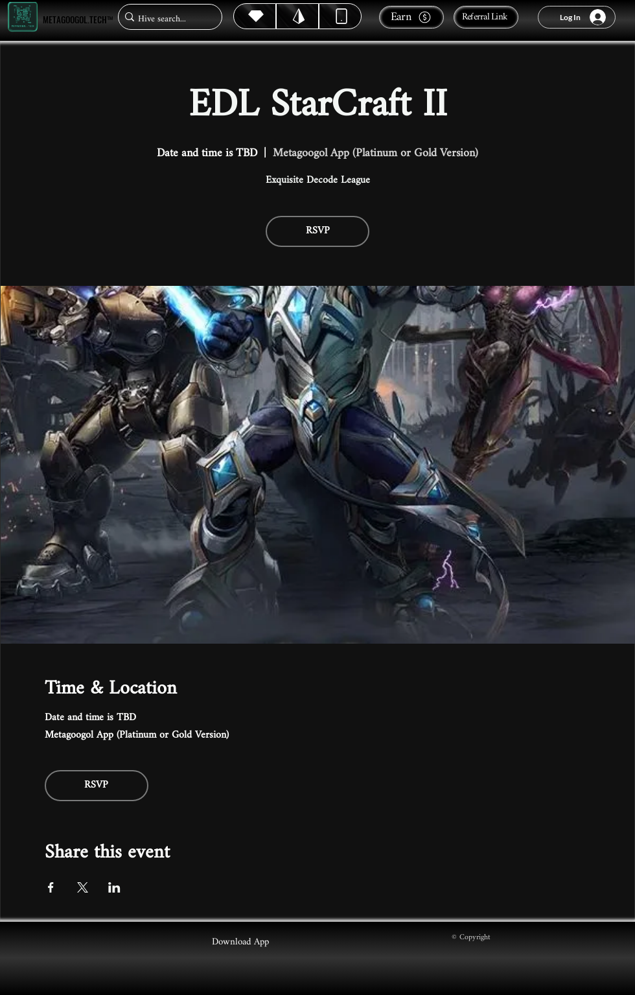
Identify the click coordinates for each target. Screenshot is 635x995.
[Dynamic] (340, 16)
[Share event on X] (82, 887)
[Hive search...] (166, 19)
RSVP (318, 231)
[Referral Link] (486, 17)
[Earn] (411, 17)
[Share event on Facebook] (51, 887)
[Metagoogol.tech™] (22, 17)
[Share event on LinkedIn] (114, 887)
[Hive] (254, 16)
